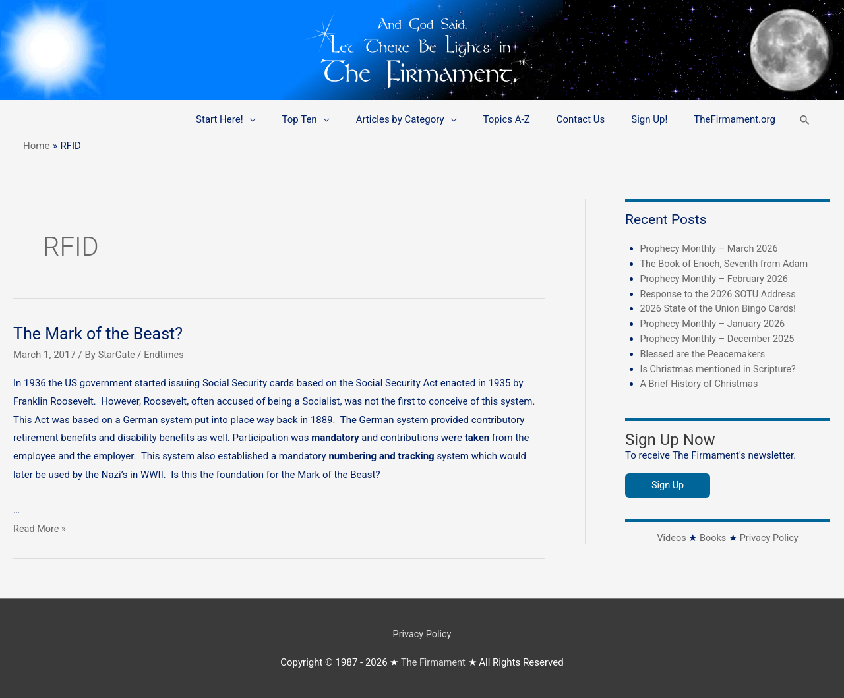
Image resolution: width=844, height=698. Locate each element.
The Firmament (433, 662)
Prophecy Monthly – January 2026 (715, 322)
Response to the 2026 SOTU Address (721, 293)
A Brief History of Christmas (701, 382)
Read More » (40, 529)
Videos (670, 536)
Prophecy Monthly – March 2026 (711, 248)
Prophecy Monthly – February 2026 (717, 278)
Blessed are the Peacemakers (705, 352)
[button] (804, 119)
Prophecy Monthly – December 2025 (720, 337)
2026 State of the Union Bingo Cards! (721, 308)
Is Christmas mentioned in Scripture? (721, 367)
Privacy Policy (770, 536)
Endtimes (166, 355)
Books (712, 536)
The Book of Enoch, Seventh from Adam (727, 263)
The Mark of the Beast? (101, 333)
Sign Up (668, 483)
